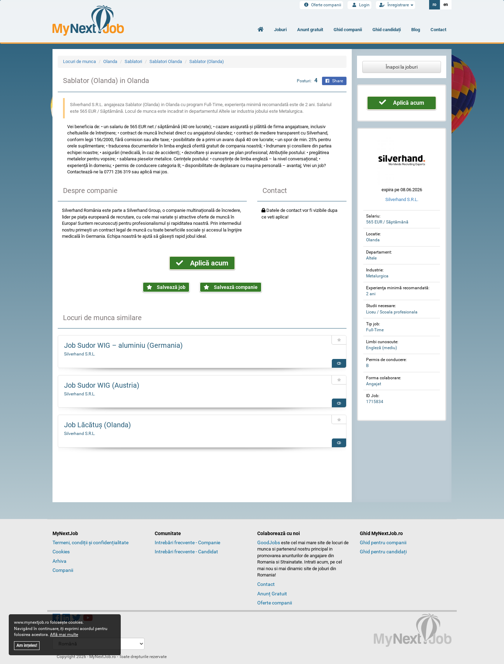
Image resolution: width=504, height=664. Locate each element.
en (445, 4)
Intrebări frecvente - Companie (187, 542)
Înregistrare (395, 4)
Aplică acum (202, 263)
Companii (62, 570)
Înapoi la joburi (402, 67)
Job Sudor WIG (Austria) (101, 385)
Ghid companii (348, 29)
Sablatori (133, 61)
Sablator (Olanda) (206, 61)
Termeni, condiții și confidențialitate (90, 542)
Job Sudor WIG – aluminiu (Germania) (123, 345)
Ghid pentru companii (383, 542)
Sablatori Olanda (165, 61)
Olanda (110, 61)
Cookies (61, 551)
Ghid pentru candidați (383, 551)
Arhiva (59, 561)
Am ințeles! (26, 645)
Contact (438, 29)
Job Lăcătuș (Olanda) (97, 425)
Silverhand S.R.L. (79, 354)
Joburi (280, 29)
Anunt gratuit (310, 29)
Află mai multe (64, 634)
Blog (415, 29)
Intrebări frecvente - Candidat (186, 551)
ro (434, 4)
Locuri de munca (79, 61)
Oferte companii (321, 4)
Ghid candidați (386, 29)
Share (334, 80)
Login (359, 4)
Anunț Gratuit (272, 593)
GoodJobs (268, 542)
